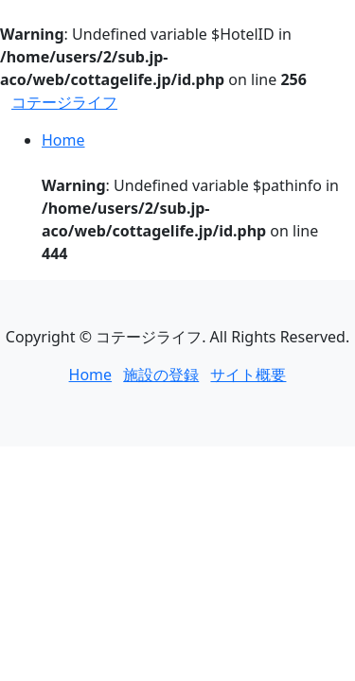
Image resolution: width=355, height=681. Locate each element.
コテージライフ (64, 102)
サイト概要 (248, 374)
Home (63, 140)
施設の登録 (161, 374)
